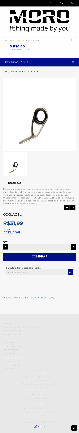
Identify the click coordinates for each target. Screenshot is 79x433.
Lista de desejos (10, 349)
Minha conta (8, 342)
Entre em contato (11, 361)
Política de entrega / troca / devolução (21, 327)
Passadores (17, 71)
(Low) (51, 297)
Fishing (24, 297)
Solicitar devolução (12, 365)
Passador (35, 297)
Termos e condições (12, 334)
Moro (17, 297)
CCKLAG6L (34, 71)
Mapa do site (9, 368)
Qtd (5, 241)
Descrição (15, 183)
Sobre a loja (8, 323)
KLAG (44, 297)
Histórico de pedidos (12, 346)
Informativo (8, 353)
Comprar (39, 256)
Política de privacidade (13, 330)
